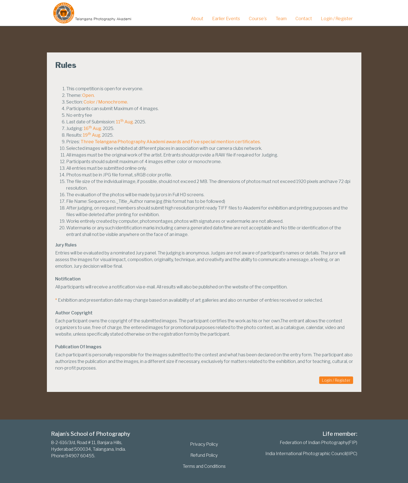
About (197, 18)
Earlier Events (226, 18)
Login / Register (337, 18)
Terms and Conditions (204, 466)
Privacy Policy (204, 444)
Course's (258, 18)
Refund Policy (204, 455)
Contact (303, 18)
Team (281, 18)
